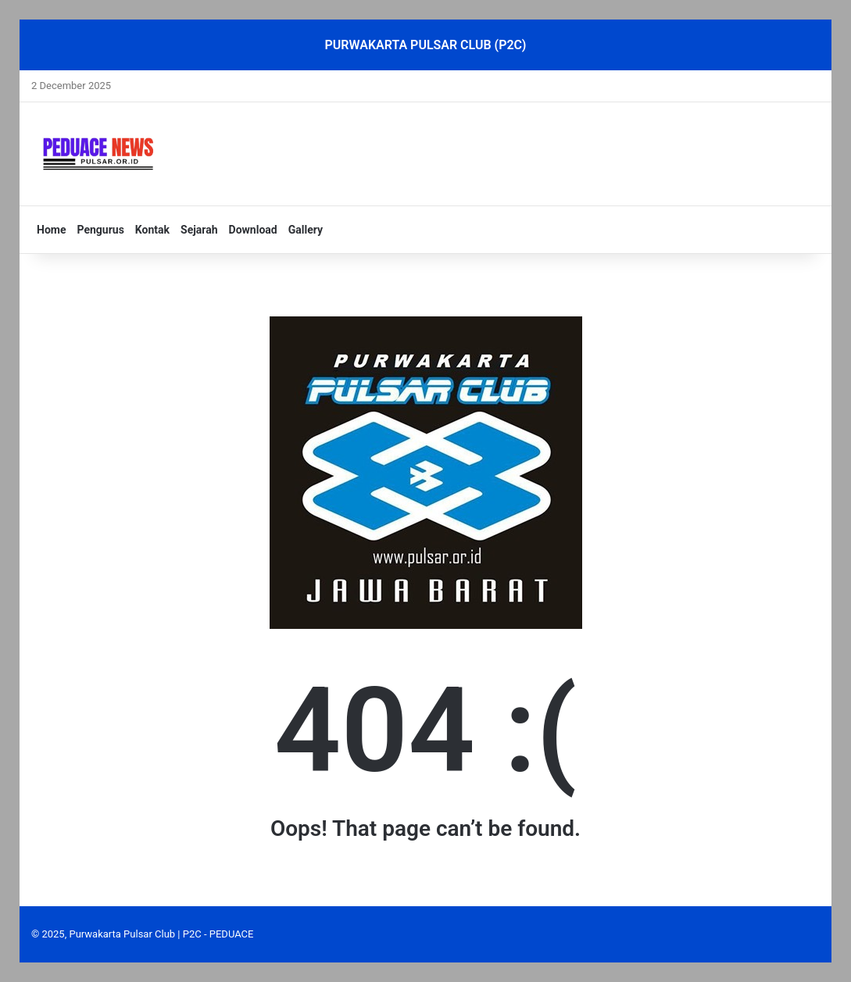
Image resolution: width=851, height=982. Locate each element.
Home (51, 229)
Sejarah (199, 229)
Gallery (305, 229)
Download (253, 229)
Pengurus (100, 229)
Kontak (152, 229)
